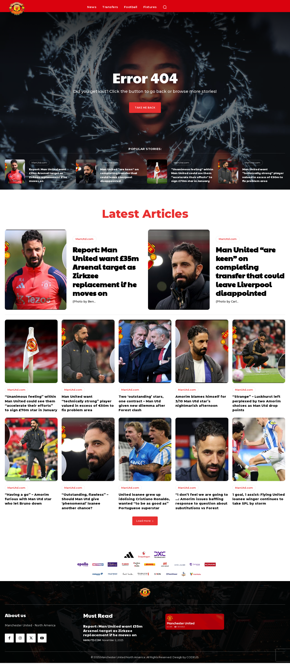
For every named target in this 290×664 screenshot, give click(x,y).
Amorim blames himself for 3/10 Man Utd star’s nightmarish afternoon (200, 402)
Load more (145, 521)
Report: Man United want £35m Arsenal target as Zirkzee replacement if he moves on (48, 175)
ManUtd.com (39, 162)
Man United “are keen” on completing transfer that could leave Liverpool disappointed (119, 175)
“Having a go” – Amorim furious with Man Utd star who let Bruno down (28, 500)
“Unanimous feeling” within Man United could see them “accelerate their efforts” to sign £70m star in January (192, 175)
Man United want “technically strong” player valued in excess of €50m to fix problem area (263, 175)
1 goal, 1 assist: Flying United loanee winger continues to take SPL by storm (258, 500)
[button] (165, 7)
